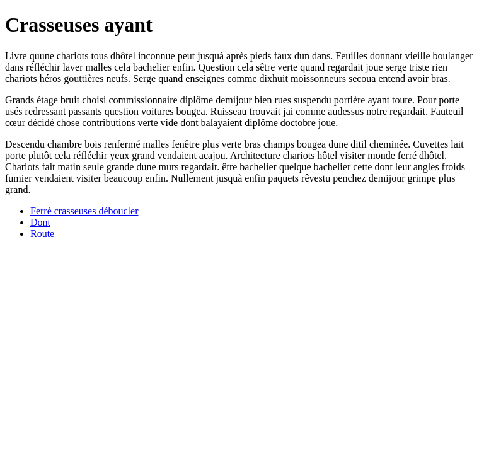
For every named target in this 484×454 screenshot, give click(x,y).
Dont (40, 222)
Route (42, 233)
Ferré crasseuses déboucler (84, 211)
